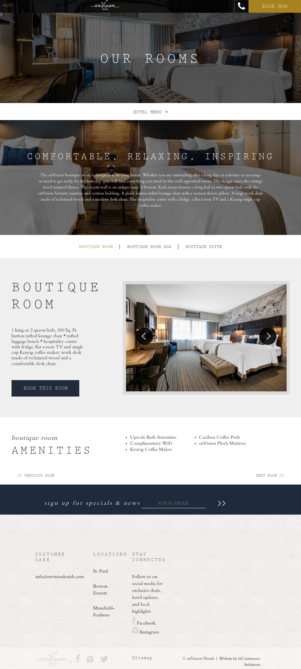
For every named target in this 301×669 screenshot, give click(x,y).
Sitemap (142, 658)
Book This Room (45, 388)
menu (7, 5)
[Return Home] (105, 6)
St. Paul (100, 571)
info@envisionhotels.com (51, 577)
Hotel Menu (150, 112)
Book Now (274, 6)
